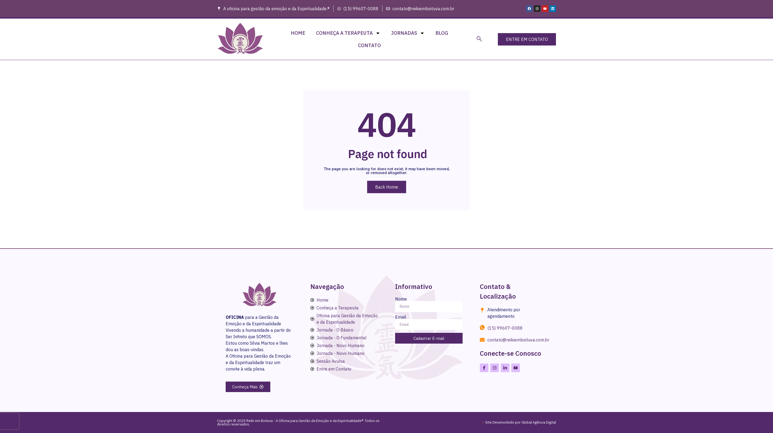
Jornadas (408, 33)
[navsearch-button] (479, 39)
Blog (441, 33)
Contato (369, 45)
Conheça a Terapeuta (348, 33)
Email (400, 317)
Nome (401, 299)
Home (298, 33)
